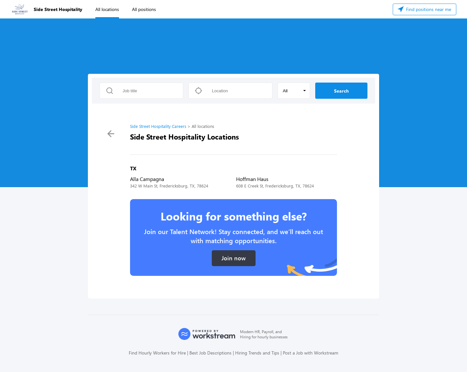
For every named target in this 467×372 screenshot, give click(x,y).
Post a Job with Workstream (310, 353)
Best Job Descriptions (210, 353)
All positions (144, 9)
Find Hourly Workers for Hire (157, 353)
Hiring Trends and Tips (257, 353)
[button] (294, 91)
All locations (107, 9)
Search (341, 91)
